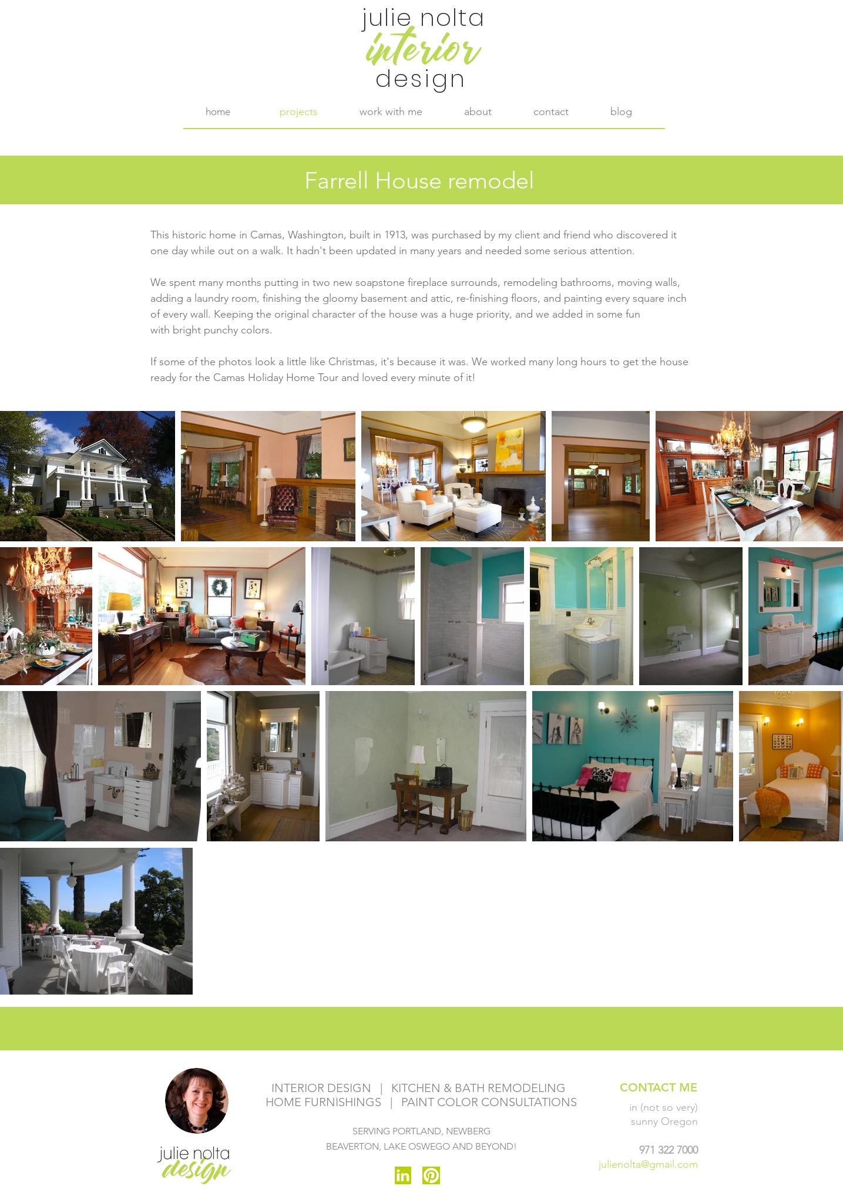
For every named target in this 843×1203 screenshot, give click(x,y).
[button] (391, 112)
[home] (218, 112)
